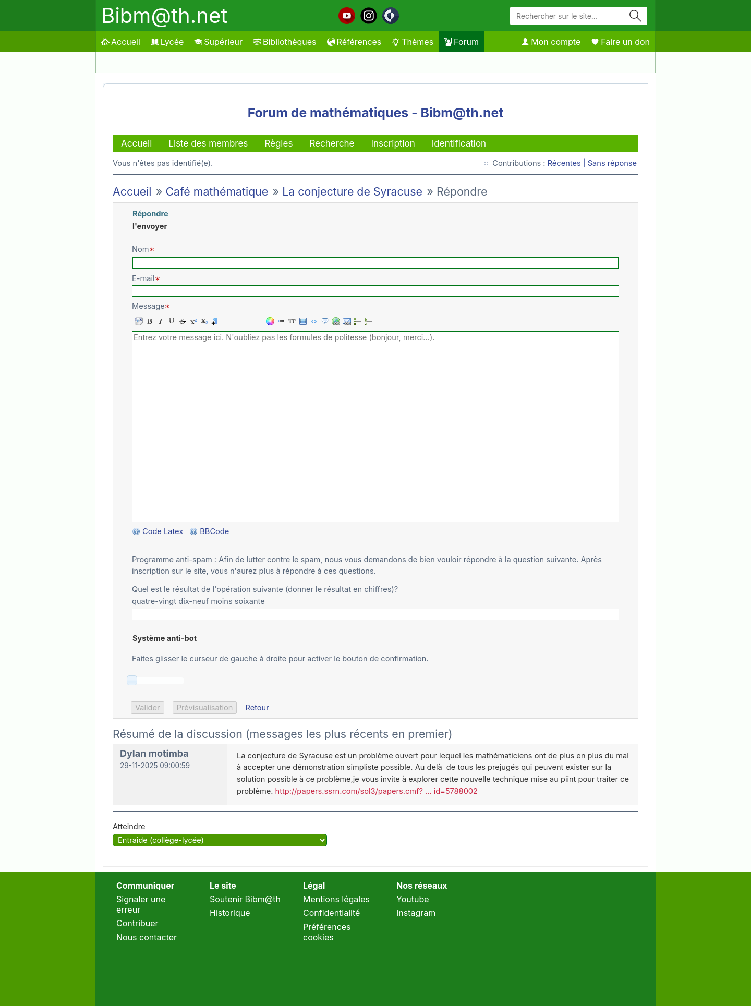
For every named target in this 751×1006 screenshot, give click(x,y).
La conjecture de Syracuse (352, 191)
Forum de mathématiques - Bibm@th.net (376, 112)
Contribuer (137, 923)
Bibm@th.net (164, 15)
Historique (230, 912)
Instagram (415, 912)
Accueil (120, 42)
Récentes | (568, 163)
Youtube (412, 899)
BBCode (215, 531)
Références (354, 42)
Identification (459, 143)
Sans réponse (612, 163)
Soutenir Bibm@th (245, 899)
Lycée (167, 42)
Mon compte (550, 42)
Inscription (393, 143)
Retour (257, 707)
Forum (461, 42)
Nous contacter (146, 937)
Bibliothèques (285, 42)
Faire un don (620, 42)
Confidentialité (331, 912)
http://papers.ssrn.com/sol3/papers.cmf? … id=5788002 (376, 791)
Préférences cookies (327, 932)
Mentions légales (336, 899)
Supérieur (218, 42)
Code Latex (162, 531)
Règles (278, 143)
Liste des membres (208, 143)
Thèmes (412, 42)
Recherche (331, 143)
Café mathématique (216, 191)
